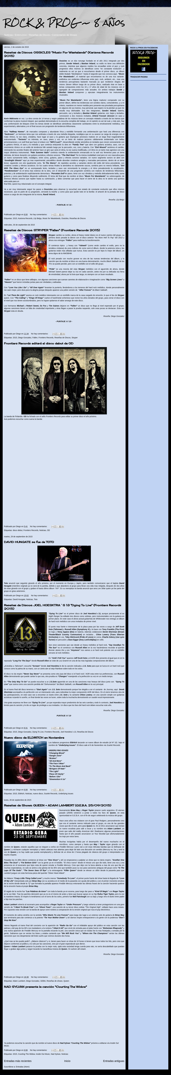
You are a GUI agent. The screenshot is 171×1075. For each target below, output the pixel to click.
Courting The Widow (26, 1054)
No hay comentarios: (39, 214)
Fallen (35, 338)
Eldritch (21, 793)
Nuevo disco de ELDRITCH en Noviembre (34, 737)
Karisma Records (25, 218)
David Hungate (19, 599)
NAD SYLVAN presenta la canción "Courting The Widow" (45, 986)
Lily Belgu (37, 218)
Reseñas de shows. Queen (58, 981)
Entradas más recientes (18, 1060)
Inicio (67, 1060)
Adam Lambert (19, 981)
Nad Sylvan (56, 1054)
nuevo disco (38, 793)
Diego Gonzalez (24, 338)
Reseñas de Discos (78, 218)
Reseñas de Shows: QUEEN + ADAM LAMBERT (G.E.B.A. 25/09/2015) (57, 805)
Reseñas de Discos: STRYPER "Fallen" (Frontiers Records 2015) (52, 230)
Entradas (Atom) (23, 1067)
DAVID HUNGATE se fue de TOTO (29, 542)
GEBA (43, 981)
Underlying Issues (65, 793)
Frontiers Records (45, 338)
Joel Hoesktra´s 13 (68, 732)
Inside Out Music (43, 1054)
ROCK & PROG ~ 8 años (64, 22)
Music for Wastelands (51, 218)
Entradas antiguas (113, 1060)
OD (48, 530)
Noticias (42, 530)
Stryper (75, 338)
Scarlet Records (50, 793)
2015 (15, 218)
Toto (35, 599)
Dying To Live (38, 732)
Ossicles (65, 218)
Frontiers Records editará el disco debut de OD (38, 343)
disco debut (17, 530)
